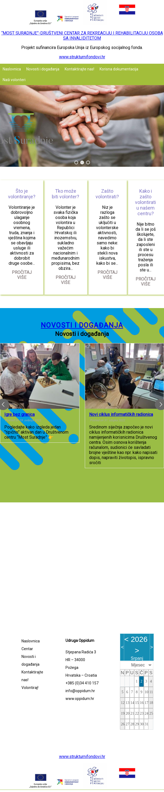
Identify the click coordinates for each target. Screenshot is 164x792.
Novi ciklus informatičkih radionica (121, 414)
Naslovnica (12, 69)
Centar (27, 649)
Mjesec (138, 665)
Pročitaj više (22, 275)
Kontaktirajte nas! (79, 69)
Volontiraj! (29, 687)
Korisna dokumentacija (119, 69)
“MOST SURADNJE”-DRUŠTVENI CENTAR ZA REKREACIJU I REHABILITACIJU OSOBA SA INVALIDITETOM (82, 36)
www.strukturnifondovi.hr (82, 56)
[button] (76, 162)
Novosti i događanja (42, 69)
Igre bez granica (19, 414)
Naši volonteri (14, 80)
